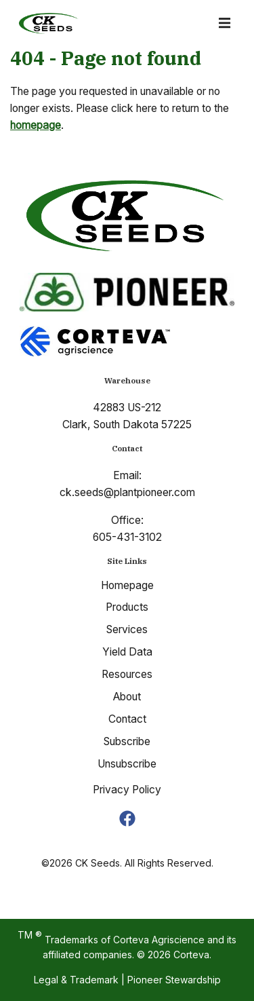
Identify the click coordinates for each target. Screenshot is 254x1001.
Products (127, 607)
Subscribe (127, 741)
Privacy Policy (127, 789)
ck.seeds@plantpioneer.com (127, 492)
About (127, 696)
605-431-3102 (127, 537)
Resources (127, 674)
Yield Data (127, 651)
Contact (127, 719)
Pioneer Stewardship (174, 979)
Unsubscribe (127, 763)
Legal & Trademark (76, 979)
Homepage (127, 585)
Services (127, 629)
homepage (35, 125)
